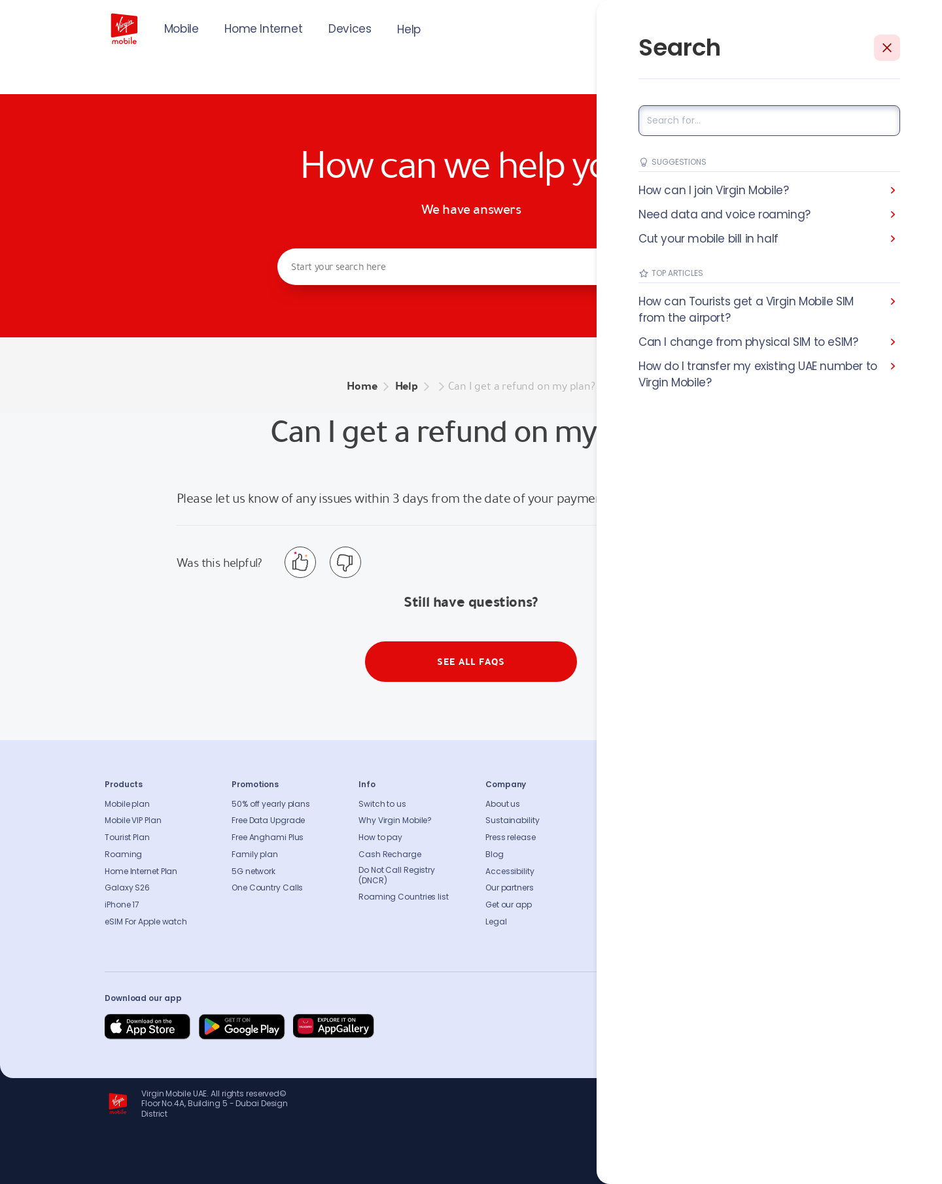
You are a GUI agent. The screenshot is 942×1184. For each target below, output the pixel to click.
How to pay (380, 837)
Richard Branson (810, 1166)
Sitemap (629, 871)
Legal (496, 922)
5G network (253, 871)
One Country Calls (267, 888)
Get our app (508, 905)
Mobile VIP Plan (133, 820)
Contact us (634, 820)
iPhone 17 (122, 905)
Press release (510, 837)
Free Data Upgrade (268, 820)
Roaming (123, 854)
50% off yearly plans (271, 804)
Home (362, 386)
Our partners (509, 888)
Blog (494, 854)
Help (408, 29)
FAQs (622, 804)
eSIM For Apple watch (146, 922)
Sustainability (512, 820)
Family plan (255, 854)
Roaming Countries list (403, 897)
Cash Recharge (389, 854)
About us (502, 804)
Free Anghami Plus (268, 837)
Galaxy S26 (127, 888)
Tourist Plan (127, 837)
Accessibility (509, 871)
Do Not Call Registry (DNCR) (396, 875)
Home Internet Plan (141, 871)
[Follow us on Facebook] (700, 1027)
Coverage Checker (649, 854)
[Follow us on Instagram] (731, 1027)
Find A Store (635, 837)
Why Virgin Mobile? (395, 820)
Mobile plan (127, 804)
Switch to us (382, 804)
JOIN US (749, 27)
